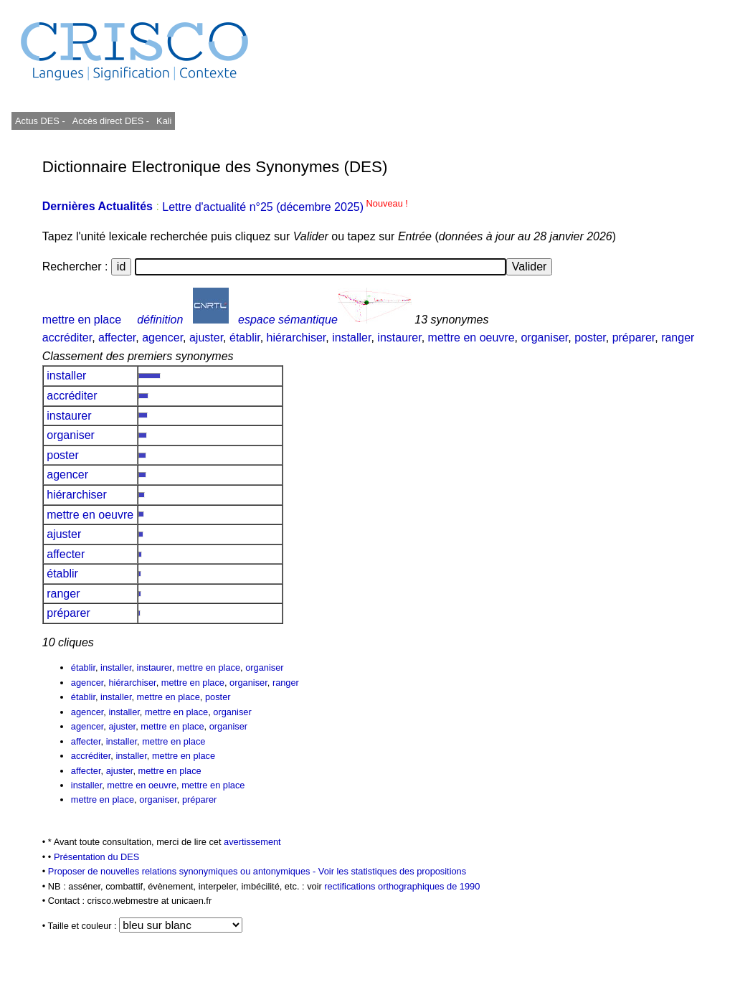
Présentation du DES (97, 856)
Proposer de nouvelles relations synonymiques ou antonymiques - (183, 871)
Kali (163, 120)
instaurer (399, 337)
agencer (162, 337)
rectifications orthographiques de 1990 (402, 886)
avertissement (252, 841)
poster (590, 337)
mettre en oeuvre (471, 337)
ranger (677, 337)
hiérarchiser (296, 337)
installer (351, 337)
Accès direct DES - (110, 120)
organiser (544, 337)
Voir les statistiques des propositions (392, 871)
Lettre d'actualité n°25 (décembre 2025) (285, 207)
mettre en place (81, 319)
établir (244, 337)
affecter (117, 337)
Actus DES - (40, 120)
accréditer (67, 337)
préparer (633, 337)
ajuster (206, 337)
